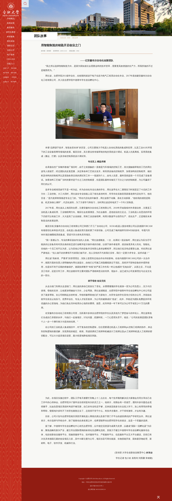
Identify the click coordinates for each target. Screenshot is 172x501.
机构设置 (11, 23)
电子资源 (6, 73)
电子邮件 (13, 82)
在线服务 (6, 77)
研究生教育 (10, 32)
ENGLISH (11, 59)
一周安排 (13, 77)
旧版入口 (11, 64)
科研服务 (11, 37)
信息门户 (6, 68)
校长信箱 (13, 73)
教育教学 (11, 28)
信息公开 (11, 50)
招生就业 (11, 41)
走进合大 (6, 82)
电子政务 (11, 55)
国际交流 (11, 46)
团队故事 (75, 38)
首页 (68, 38)
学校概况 (11, 19)
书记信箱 (13, 68)
